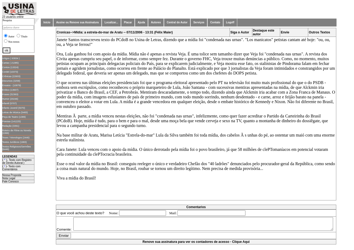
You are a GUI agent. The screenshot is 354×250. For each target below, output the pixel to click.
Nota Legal (8, 178)
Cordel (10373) (10, 72)
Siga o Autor (239, 32)
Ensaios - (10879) (11, 85)
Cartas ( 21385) (10, 63)
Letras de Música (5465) (15, 112)
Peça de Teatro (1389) (14, 117)
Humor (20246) (10, 99)
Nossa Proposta (11, 175)
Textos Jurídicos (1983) (14, 142)
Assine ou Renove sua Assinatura (77, 22)
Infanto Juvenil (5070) (13, 108)
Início (46, 22)
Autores (156, 22)
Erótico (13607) (10, 90)
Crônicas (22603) (11, 76)
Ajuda (141, 22)
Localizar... (111, 22)
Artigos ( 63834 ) (11, 58)
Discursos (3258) (11, 81)
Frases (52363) (10, 94)
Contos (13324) (10, 67)
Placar (128, 22)
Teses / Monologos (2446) (16, 137)
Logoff (230, 22)
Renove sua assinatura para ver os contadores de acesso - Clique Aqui (195, 247)
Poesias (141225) (11, 121)
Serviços (198, 22)
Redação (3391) (10, 126)
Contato (215, 22)
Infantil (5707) (9, 103)
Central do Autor (177, 22)
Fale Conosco (10, 181)
